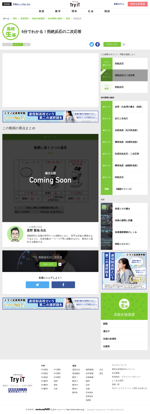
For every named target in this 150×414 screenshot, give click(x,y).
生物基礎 (89, 377)
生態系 (106, 346)
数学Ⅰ (75, 377)
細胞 (105, 323)
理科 (74, 11)
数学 (58, 11)
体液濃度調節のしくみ (126, 232)
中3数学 (44, 389)
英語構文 (76, 373)
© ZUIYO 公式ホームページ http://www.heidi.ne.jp (55, 409)
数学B (74, 392)
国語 (107, 11)
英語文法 (76, 369)
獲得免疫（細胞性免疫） (127, 165)
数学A (74, 389)
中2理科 (57, 373)
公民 (56, 389)
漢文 (101, 373)
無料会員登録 (137, 4)
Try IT (75, 4)
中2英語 (44, 373)
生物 (88, 389)
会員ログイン (119, 4)
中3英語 (44, 377)
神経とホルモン (122, 244)
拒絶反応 (119, 63)
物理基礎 (89, 369)
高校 (74, 366)
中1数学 (44, 381)
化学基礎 (89, 373)
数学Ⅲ (75, 385)
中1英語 (44, 369)
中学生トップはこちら (21, 4)
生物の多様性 (109, 338)
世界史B (89, 396)
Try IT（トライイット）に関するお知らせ (129, 388)
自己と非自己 (121, 118)
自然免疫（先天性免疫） (127, 130)
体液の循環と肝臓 (123, 220)
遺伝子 (106, 331)
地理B (88, 400)
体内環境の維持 (107, 97)
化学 (88, 385)
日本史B (89, 392)
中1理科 (57, 369)
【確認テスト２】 (123, 189)
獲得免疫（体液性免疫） (127, 142)
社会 (91, 11)
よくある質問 (117, 380)
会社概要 (116, 373)
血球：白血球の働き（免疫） (129, 106)
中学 (43, 366)
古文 (101, 369)
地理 (56, 381)
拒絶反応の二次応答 (125, 75)
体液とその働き (122, 208)
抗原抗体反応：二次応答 (127, 153)
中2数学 (44, 385)
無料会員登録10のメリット (123, 369)
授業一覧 (116, 384)
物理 (88, 381)
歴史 (56, 385)
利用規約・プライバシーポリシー (126, 377)
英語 (42, 11)
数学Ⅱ (75, 381)
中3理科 (57, 377)
